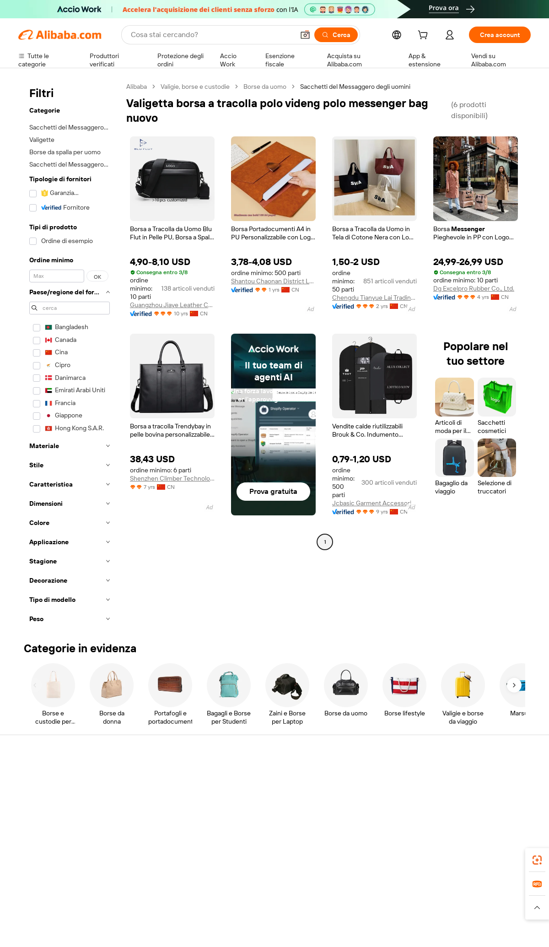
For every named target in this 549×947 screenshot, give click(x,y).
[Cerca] (336, 34)
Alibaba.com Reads (256, 829)
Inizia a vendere (356, 776)
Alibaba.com (377, 937)
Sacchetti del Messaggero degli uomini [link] (355, 86)
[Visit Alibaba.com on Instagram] (484, 865)
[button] (305, 34)
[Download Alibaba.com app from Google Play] (500, 937)
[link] (537, 860)
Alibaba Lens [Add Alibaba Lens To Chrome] (64, 937)
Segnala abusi (37, 846)
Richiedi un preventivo (260, 776)
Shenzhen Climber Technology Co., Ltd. (172, 478)
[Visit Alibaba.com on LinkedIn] (457, 865)
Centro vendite (355, 794)
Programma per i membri (264, 794)
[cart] (424, 36)
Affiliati (344, 829)
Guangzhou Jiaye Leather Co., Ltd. (172, 304)
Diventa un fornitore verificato (377, 811)
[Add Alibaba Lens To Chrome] (152, 937)
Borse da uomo (264, 86)
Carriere (451, 829)
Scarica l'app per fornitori (369, 846)
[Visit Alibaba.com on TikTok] (512, 865)
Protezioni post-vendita (156, 829)
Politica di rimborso (151, 794)
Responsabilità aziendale (474, 794)
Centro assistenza (44, 776)
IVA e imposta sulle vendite (267, 811)
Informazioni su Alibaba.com (479, 776)
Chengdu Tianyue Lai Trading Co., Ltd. (374, 297)
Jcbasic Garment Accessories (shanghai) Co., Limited (374, 503)
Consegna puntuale (151, 811)
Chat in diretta (38, 794)
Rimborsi (30, 829)
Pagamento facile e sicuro (160, 776)
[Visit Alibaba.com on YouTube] (498, 865)
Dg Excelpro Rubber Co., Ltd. (473, 288)
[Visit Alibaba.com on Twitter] (471, 865)
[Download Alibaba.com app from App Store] (432, 937)
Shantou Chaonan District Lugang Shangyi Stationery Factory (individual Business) (273, 281)
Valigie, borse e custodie (195, 86)
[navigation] (69, 355)
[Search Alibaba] (211, 35)
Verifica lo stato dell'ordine (55, 811)
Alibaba (136, 86)
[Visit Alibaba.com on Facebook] (443, 865)
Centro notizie (459, 811)
